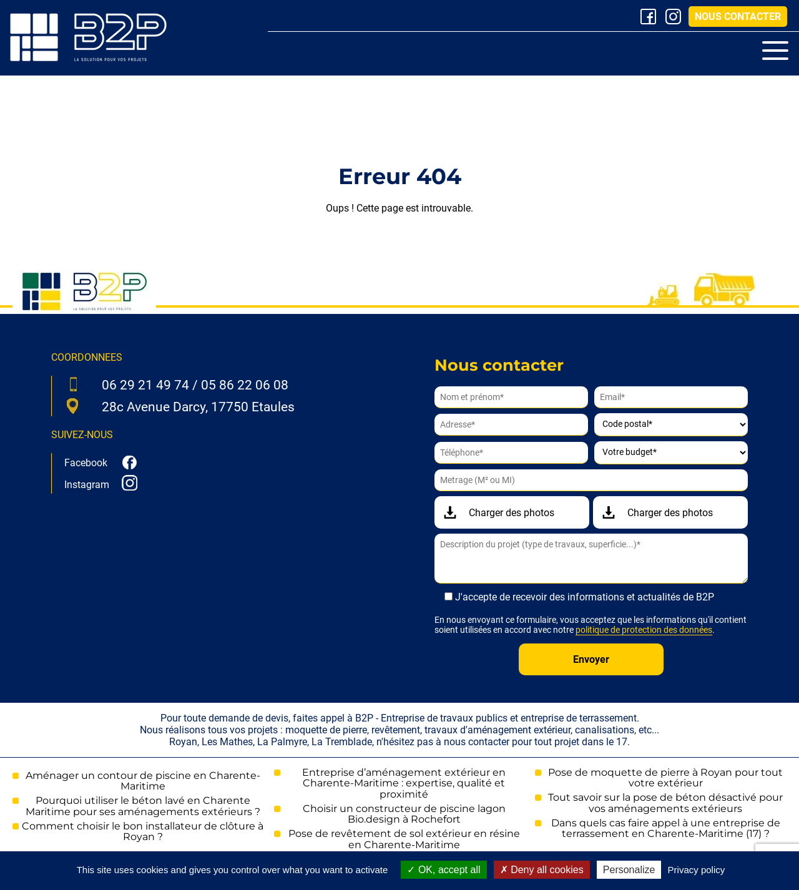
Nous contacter (738, 16)
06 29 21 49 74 (145, 385)
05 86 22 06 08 (244, 385)
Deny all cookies (542, 869)
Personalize (629, 869)
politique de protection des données (644, 630)
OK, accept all (443, 869)
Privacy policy (696, 869)
